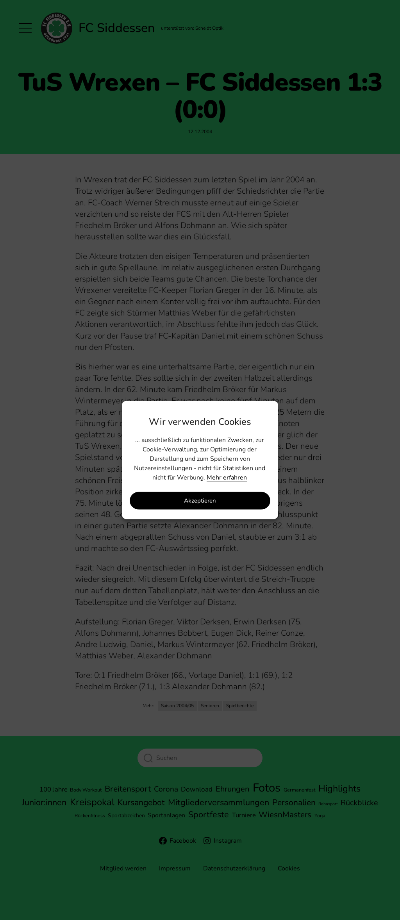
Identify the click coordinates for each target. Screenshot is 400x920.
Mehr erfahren (227, 477)
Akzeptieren (200, 501)
